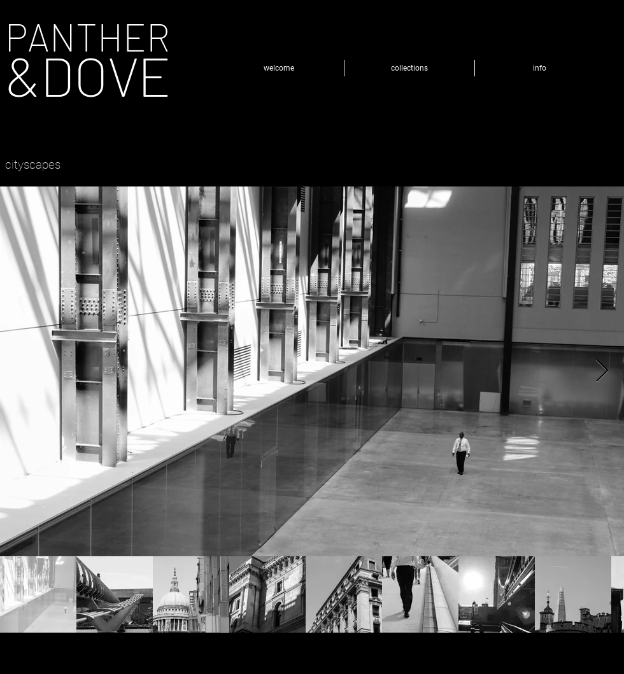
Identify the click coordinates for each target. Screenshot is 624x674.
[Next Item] (602, 371)
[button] (409, 68)
